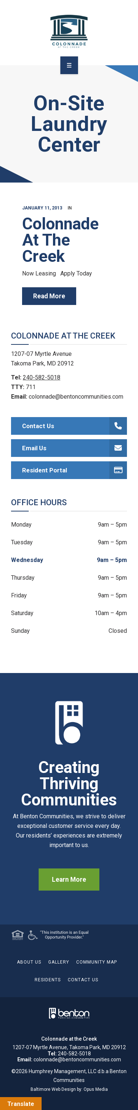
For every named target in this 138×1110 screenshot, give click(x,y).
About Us (29, 962)
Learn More (69, 879)
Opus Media (96, 1089)
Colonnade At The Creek (60, 240)
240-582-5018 (41, 377)
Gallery (58, 962)
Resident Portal (74, 470)
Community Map (96, 962)
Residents (48, 979)
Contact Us (74, 426)
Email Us (74, 448)
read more (49, 296)
